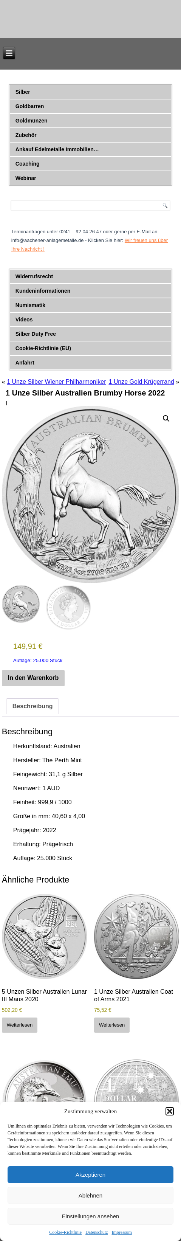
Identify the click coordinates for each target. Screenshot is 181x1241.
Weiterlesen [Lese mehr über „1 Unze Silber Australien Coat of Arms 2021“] (112, 1025)
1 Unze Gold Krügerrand (141, 382)
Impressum (121, 1232)
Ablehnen (90, 1195)
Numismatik (30, 305)
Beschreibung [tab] (32, 706)
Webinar (25, 178)
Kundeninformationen (42, 291)
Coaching (27, 164)
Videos (24, 319)
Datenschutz (96, 1232)
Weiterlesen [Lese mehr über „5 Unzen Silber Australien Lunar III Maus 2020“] (19, 1025)
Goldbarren (29, 106)
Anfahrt (24, 363)
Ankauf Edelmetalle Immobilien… (57, 149)
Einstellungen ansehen (90, 1216)
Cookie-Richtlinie (65, 1232)
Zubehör (26, 135)
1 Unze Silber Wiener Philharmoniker (56, 382)
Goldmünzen (31, 121)
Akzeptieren (90, 1174)
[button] (169, 1111)
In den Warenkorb (33, 678)
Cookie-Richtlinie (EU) (43, 348)
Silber (22, 92)
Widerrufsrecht (34, 276)
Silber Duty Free (35, 334)
